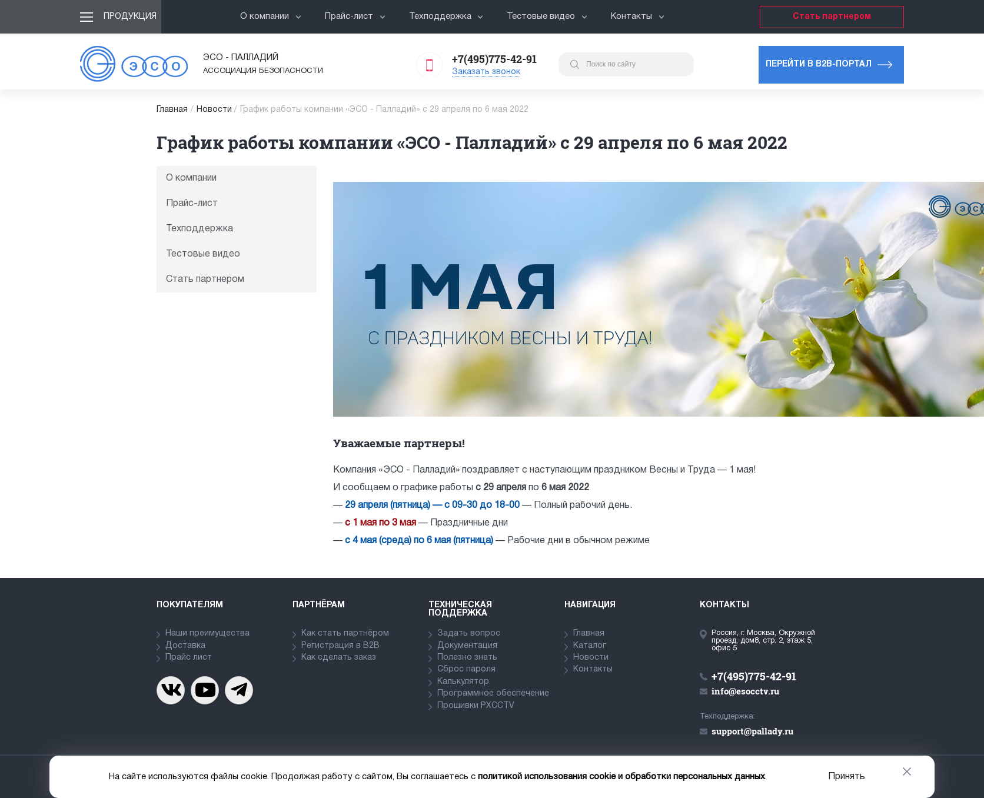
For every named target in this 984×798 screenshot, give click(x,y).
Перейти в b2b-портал (819, 64)
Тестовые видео (547, 16)
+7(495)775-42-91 (494, 59)
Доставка (185, 646)
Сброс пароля (466, 669)
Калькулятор (463, 682)
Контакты (637, 16)
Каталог (589, 646)
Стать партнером (832, 17)
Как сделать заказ (338, 657)
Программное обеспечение (493, 693)
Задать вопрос (468, 633)
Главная (172, 110)
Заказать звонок (486, 72)
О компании (270, 16)
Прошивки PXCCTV (475, 706)
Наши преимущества (207, 633)
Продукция (130, 17)
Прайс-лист (355, 16)
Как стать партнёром (345, 633)
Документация (467, 646)
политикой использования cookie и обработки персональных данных (621, 777)
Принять (846, 777)
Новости (214, 110)
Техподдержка (446, 16)
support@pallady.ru (752, 731)
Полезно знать (467, 657)
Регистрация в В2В (340, 646)
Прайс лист (188, 657)
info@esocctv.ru (745, 691)
